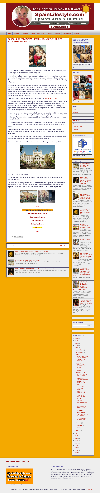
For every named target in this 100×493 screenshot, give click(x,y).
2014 (76, 450)
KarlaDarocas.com (51, 98)
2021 (76, 433)
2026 (76, 338)
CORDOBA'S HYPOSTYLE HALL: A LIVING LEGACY (86, 254)
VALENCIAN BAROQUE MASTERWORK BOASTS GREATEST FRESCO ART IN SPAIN (81, 285)
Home (38, 246)
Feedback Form (67, 33)
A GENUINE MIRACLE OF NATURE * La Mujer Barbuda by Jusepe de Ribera (36, 269)
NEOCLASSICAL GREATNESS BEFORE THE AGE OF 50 (81, 408)
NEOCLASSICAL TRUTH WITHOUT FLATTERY (82, 414)
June (77, 428)
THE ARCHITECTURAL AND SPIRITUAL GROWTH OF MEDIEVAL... (82, 357)
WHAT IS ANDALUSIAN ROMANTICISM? (85, 226)
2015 (76, 448)
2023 (76, 345)
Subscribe (16, 33)
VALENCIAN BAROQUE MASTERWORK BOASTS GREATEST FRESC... (81, 366)
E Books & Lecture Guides (37, 33)
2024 (76, 343)
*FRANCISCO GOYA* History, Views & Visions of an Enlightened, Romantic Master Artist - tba (82, 272)
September (79, 425)
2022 (76, 348)
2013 (76, 452)
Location (76, 33)
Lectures (50, 33)
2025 (76, 340)
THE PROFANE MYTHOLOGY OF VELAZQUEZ (81, 374)
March (78, 430)
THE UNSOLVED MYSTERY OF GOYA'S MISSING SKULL (31, 251)
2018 (76, 440)
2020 (76, 435)
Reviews (57, 33)
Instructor (25, 33)
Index (9, 33)
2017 (76, 443)
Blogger (90, 489)
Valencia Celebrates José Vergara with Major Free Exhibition (86, 301)
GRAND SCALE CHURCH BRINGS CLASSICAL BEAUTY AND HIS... (82, 381)
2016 (76, 445)
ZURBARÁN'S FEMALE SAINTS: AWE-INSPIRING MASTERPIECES (85, 196)
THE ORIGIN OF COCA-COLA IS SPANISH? (27, 260)
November (79, 352)
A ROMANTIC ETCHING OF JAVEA (80, 396)
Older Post (63, 246)
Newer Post (12, 246)
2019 (76, 438)
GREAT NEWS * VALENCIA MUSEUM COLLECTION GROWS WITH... (81, 389)
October (78, 423)
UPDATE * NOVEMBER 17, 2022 (81, 402)
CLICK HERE (37, 227)
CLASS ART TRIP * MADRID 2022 (81, 419)
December (79, 350)
